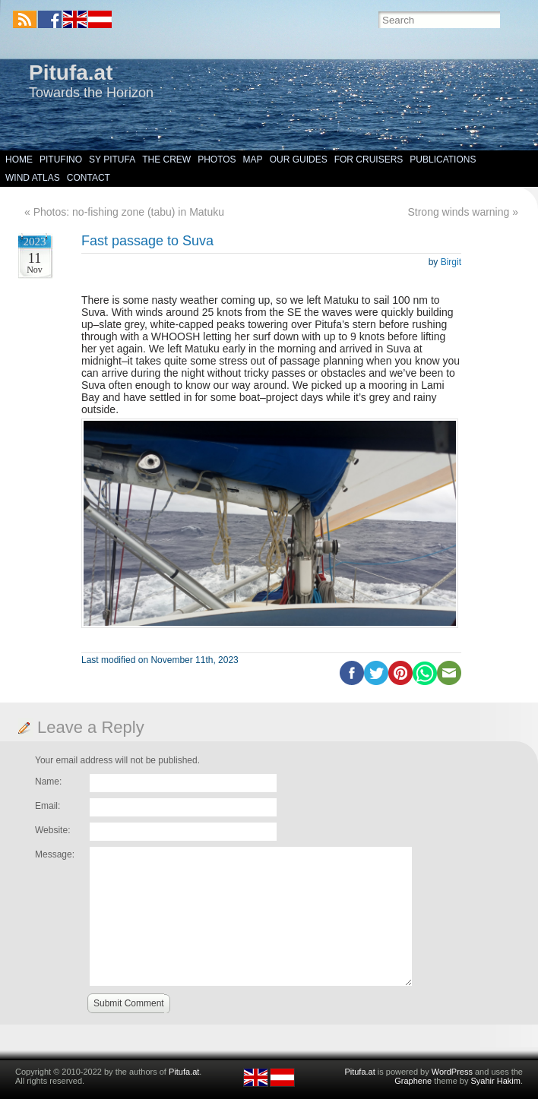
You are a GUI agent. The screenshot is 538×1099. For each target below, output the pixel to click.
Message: (54, 854)
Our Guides (299, 159)
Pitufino (61, 159)
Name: (48, 781)
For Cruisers (369, 159)
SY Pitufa (112, 159)
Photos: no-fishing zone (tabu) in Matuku (128, 212)
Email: (47, 806)
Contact (88, 177)
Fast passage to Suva (147, 240)
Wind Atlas (32, 177)
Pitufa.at (70, 72)
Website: (52, 830)
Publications (443, 159)
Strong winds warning (458, 212)
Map (253, 159)
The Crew (166, 159)
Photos (217, 159)
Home (19, 159)
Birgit (451, 262)
